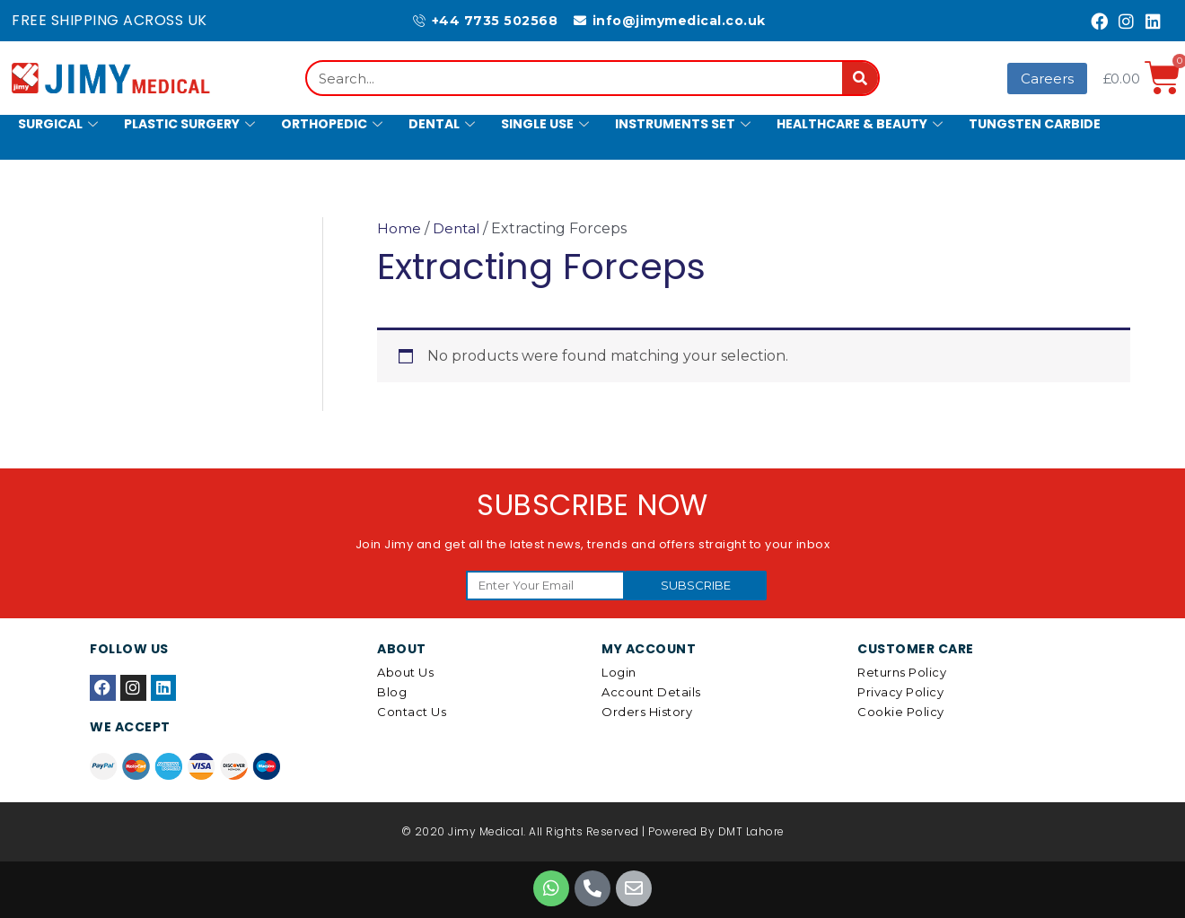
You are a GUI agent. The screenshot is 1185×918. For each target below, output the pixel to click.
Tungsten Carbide (1035, 124)
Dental (443, 124)
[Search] (860, 78)
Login (618, 672)
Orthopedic (334, 124)
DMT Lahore (751, 831)
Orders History (646, 711)
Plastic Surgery (191, 124)
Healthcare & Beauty (862, 124)
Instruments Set (685, 124)
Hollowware (65, 170)
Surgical (60, 124)
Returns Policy (901, 672)
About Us (405, 672)
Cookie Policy (900, 711)
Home (399, 228)
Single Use (547, 124)
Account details (651, 692)
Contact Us (411, 711)
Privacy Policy (900, 692)
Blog (392, 692)
